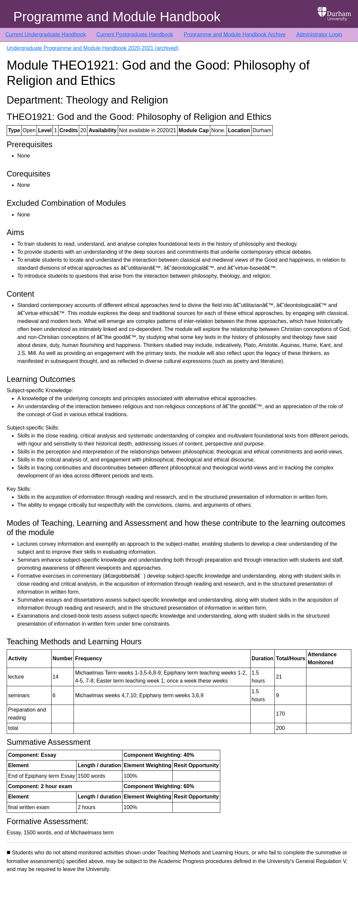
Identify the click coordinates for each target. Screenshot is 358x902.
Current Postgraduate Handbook (134, 34)
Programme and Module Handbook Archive (234, 34)
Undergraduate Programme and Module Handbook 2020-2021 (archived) (93, 48)
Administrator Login (319, 34)
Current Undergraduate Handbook (45, 34)
